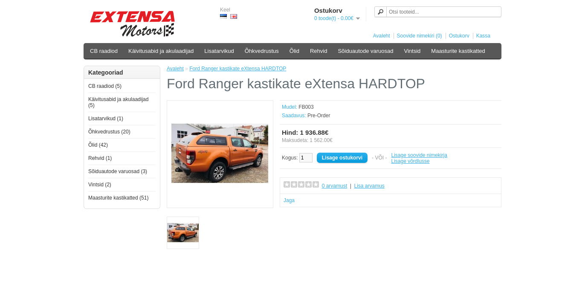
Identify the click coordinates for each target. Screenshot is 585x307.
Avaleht (381, 36)
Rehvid (318, 51)
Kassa (483, 36)
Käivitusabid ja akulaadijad (161, 51)
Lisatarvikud (219, 51)
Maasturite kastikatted (458, 51)
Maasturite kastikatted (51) (118, 198)
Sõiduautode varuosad (365, 51)
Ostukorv (459, 36)
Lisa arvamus (369, 186)
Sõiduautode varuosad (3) (117, 171)
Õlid (294, 51)
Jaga (289, 200)
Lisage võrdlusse (410, 161)
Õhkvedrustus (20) (109, 132)
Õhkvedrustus (262, 51)
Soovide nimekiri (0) (419, 36)
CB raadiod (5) (105, 86)
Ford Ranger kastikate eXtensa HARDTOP (237, 69)
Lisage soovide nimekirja (419, 155)
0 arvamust (334, 186)
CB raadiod (104, 51)
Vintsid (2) (99, 185)
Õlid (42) (98, 145)
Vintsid (412, 51)
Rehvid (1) (100, 158)
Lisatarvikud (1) (105, 119)
